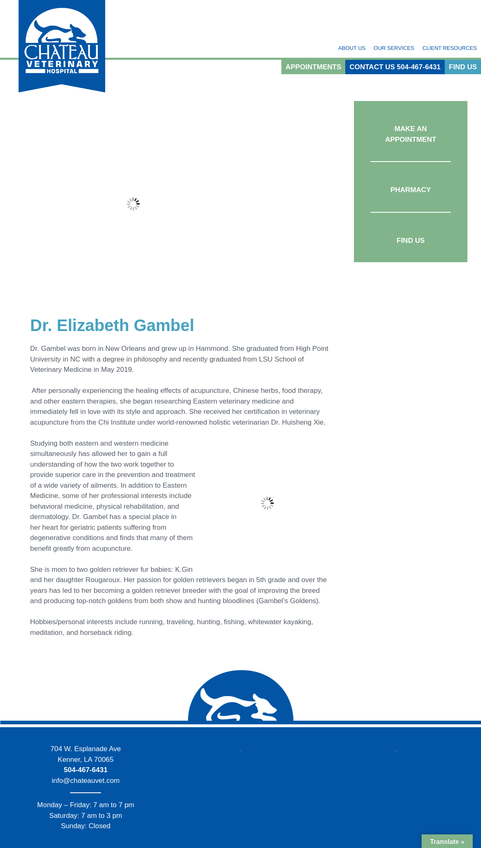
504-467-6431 (86, 770)
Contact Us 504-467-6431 (395, 67)
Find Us (463, 67)
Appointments (313, 67)
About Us (351, 48)
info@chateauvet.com (86, 781)
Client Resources (449, 48)
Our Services (394, 48)
